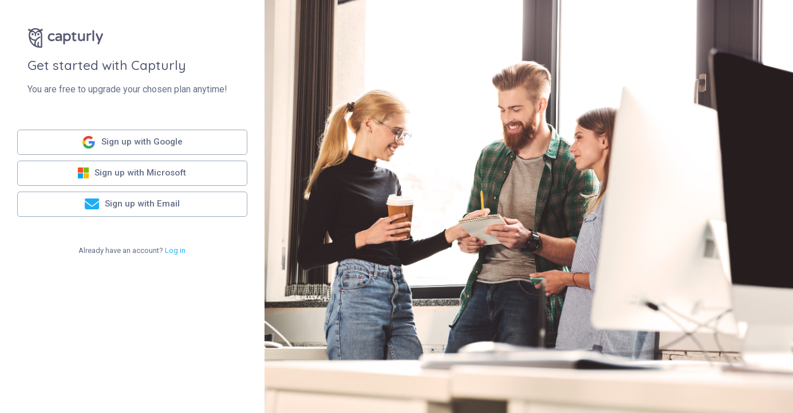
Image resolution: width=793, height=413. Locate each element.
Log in (175, 250)
